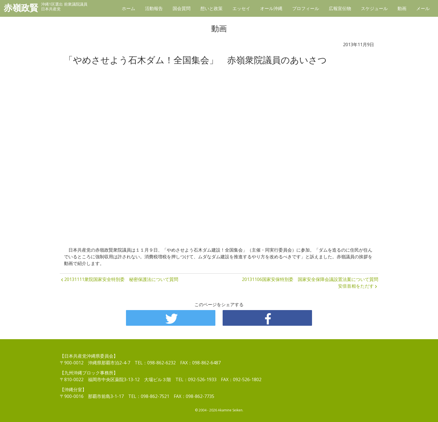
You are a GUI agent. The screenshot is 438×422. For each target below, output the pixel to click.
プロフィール (305, 8)
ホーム (128, 8)
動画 (401, 8)
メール (423, 8)
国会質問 (182, 8)
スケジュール (374, 8)
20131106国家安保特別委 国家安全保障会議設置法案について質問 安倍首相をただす (310, 282)
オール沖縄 (271, 8)
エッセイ (241, 8)
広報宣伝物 (340, 8)
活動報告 (154, 8)
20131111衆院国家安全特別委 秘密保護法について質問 (121, 279)
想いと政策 (211, 8)
